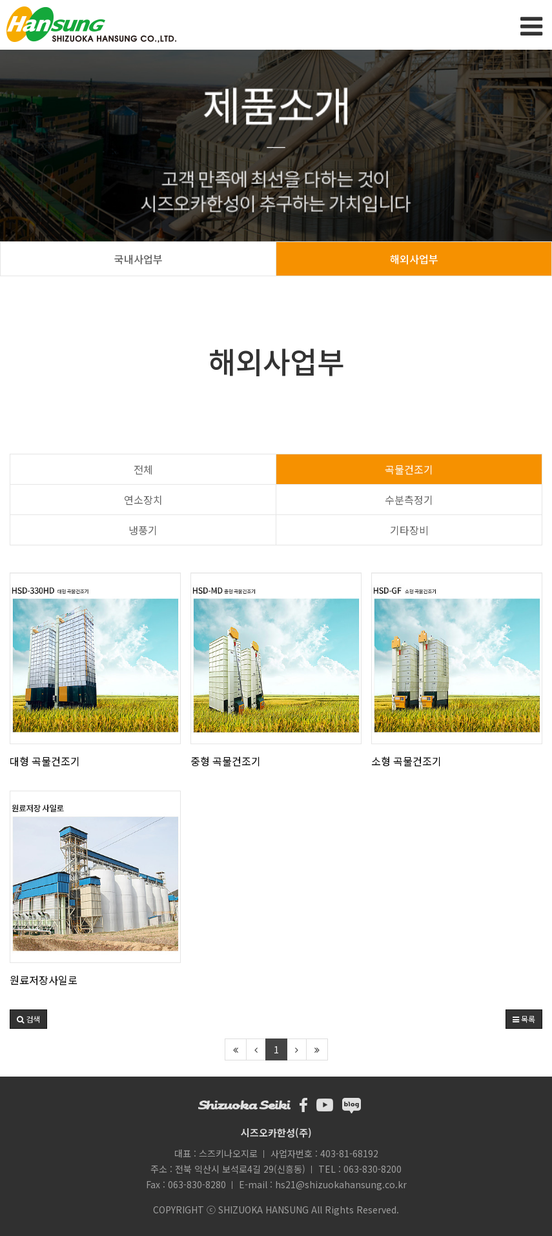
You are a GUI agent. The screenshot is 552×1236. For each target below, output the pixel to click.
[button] (28, 1019)
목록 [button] (524, 1018)
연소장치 (143, 499)
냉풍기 (143, 530)
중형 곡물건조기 (225, 761)
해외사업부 (414, 259)
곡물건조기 (409, 469)
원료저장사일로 (43, 980)
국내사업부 (138, 259)
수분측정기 (409, 499)
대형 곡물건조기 (45, 761)
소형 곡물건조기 (406, 761)
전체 (143, 469)
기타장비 (409, 530)
